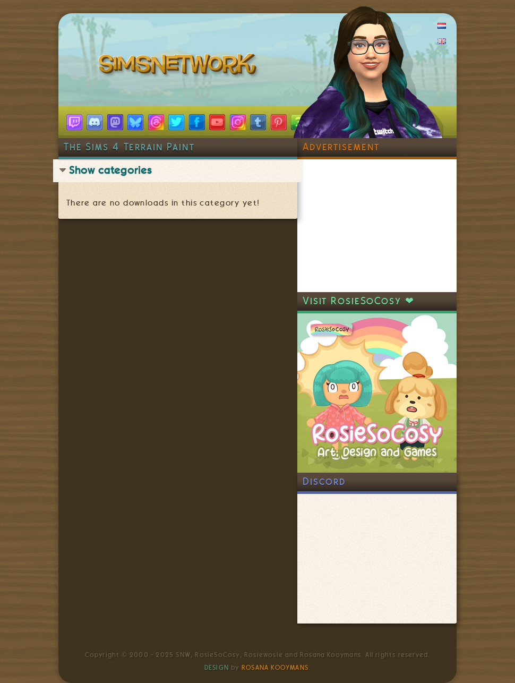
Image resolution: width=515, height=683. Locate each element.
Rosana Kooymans (275, 667)
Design (216, 667)
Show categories (110, 170)
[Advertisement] (377, 225)
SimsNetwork (179, 66)
